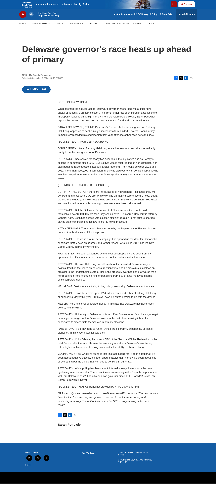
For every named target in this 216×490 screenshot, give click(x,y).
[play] (22, 20)
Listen (93, 30)
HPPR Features (41, 30)
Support (137, 30)
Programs (76, 30)
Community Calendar (116, 30)
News (22, 30)
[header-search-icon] (175, 7)
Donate (189, 7)
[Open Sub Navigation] (28, 30)
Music (60, 30)
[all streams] (186, 21)
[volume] (31, 21)
